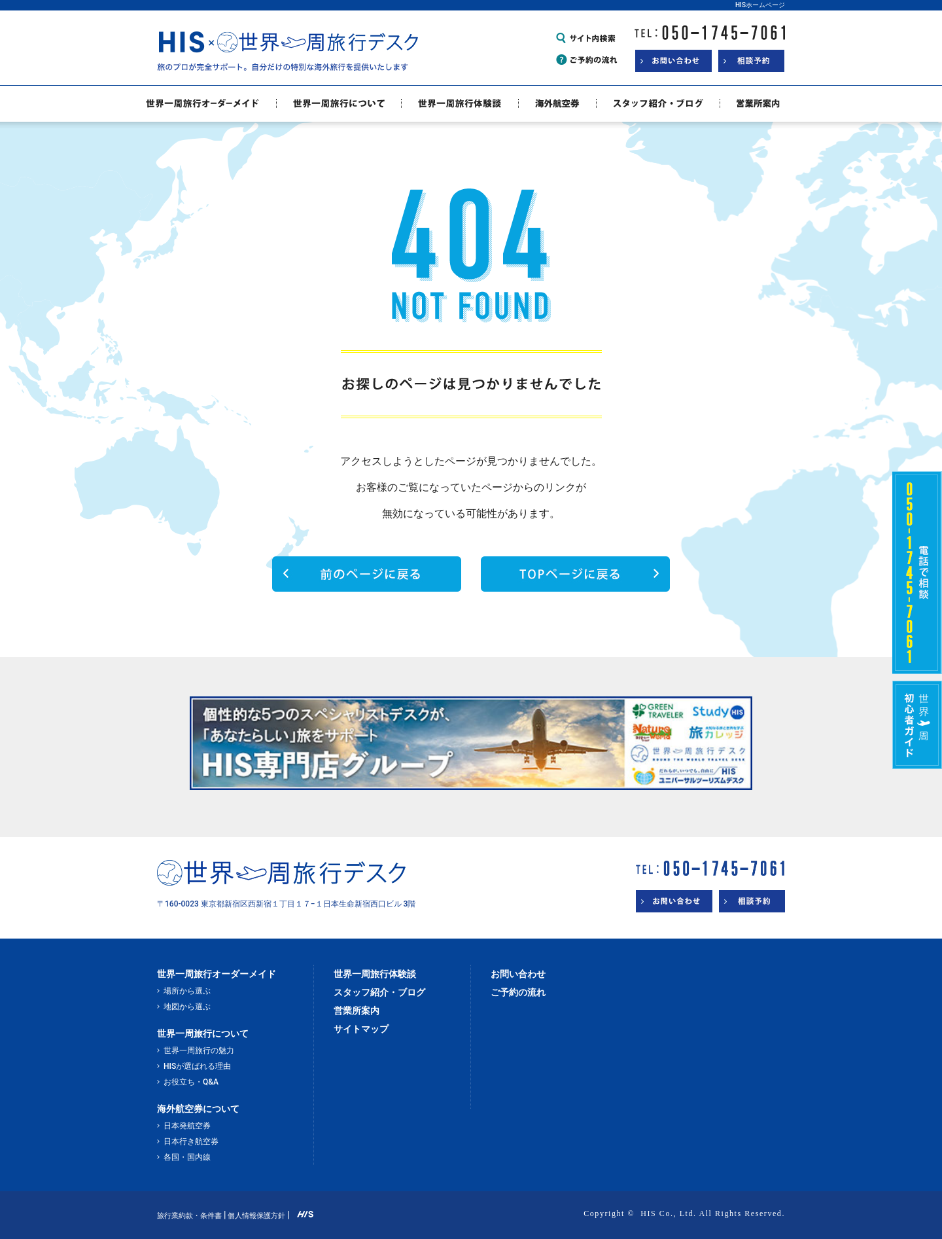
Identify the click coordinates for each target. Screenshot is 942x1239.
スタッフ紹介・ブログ (379, 992)
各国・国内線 (187, 1157)
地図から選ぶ (187, 1006)
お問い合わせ (518, 974)
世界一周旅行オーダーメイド (216, 974)
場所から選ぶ (187, 991)
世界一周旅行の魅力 (199, 1050)
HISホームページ (760, 5)
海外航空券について (198, 1109)
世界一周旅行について (203, 1033)
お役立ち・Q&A (191, 1081)
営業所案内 (356, 1010)
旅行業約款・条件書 (189, 1216)
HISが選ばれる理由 (197, 1066)
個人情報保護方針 (256, 1216)
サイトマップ (361, 1029)
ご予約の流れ (518, 992)
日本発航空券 (187, 1125)
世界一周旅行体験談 (375, 974)
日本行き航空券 (191, 1141)
